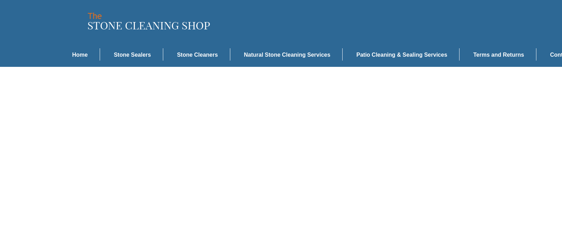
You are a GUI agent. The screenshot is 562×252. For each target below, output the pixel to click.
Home (80, 55)
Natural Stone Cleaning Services (287, 55)
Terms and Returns (498, 55)
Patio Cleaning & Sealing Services (401, 55)
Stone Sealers (132, 55)
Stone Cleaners (197, 55)
